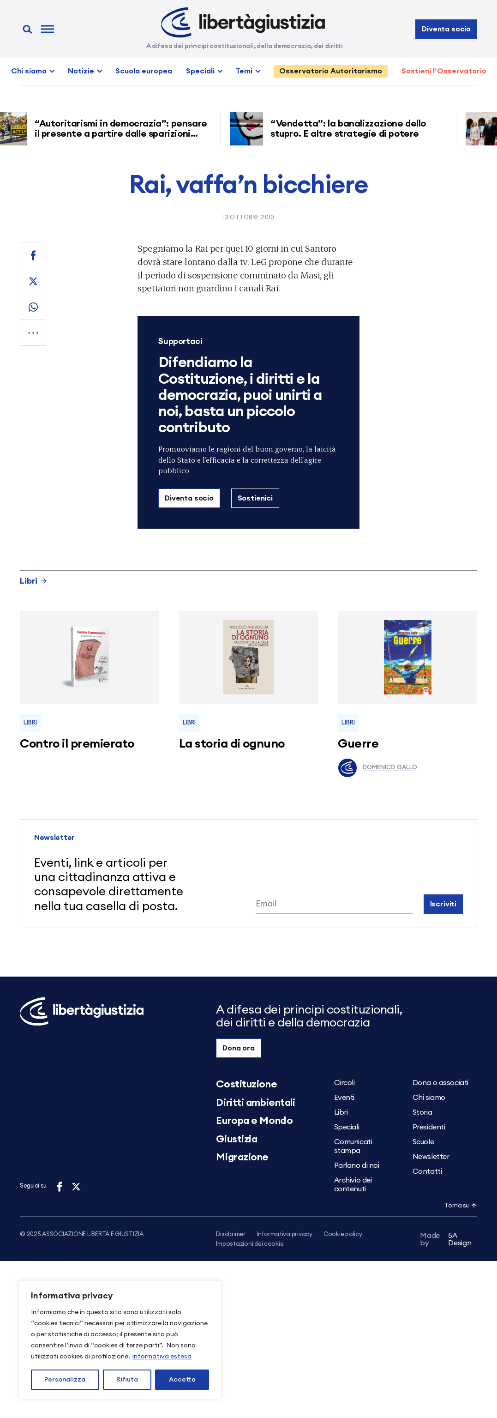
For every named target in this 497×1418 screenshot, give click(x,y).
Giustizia (236, 1139)
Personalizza (64, 1379)
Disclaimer (230, 1234)
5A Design (446, 1240)
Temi (244, 71)
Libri (34, 581)
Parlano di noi (356, 1165)
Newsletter (431, 1156)
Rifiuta (127, 1379)
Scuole (423, 1142)
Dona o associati (440, 1082)
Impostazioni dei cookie (249, 1245)
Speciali (200, 71)
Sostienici (255, 498)
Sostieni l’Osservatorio (443, 71)
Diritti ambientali (255, 1103)
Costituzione (246, 1084)
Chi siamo (29, 71)
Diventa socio (446, 29)
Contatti (427, 1171)
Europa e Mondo (254, 1121)
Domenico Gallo (377, 768)
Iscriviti (443, 904)
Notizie (81, 71)
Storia (422, 1112)
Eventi (344, 1097)
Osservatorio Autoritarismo (330, 71)
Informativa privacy (284, 1234)
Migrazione (242, 1157)
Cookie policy (342, 1234)
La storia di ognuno (232, 744)
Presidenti (429, 1127)
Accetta (182, 1379)
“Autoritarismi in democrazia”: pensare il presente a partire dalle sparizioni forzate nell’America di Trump (124, 134)
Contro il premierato (77, 744)
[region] (120, 1340)
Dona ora (238, 1048)
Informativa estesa (162, 1356)
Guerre (358, 744)
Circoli (344, 1082)
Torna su (460, 1206)
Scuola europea (143, 71)
